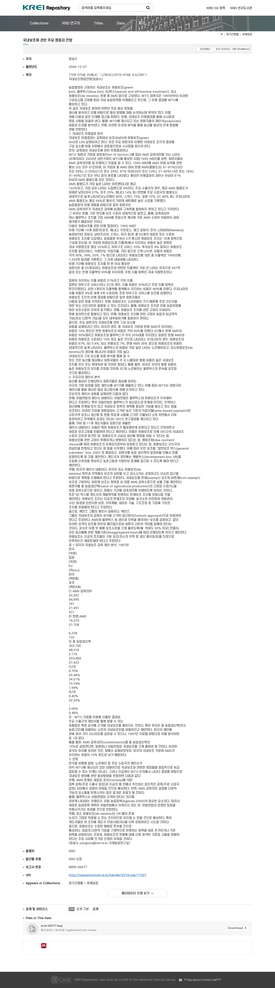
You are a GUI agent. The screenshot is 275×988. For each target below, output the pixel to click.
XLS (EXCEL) (223, 49)
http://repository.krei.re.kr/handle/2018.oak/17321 (107, 875)
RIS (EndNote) (241, 49)
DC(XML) (205, 49)
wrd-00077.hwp (52, 926)
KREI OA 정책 (216, 8)
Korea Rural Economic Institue (46, 8)
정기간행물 (232, 34)
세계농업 (247, 34)
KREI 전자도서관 (241, 8)
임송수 (73, 59)
